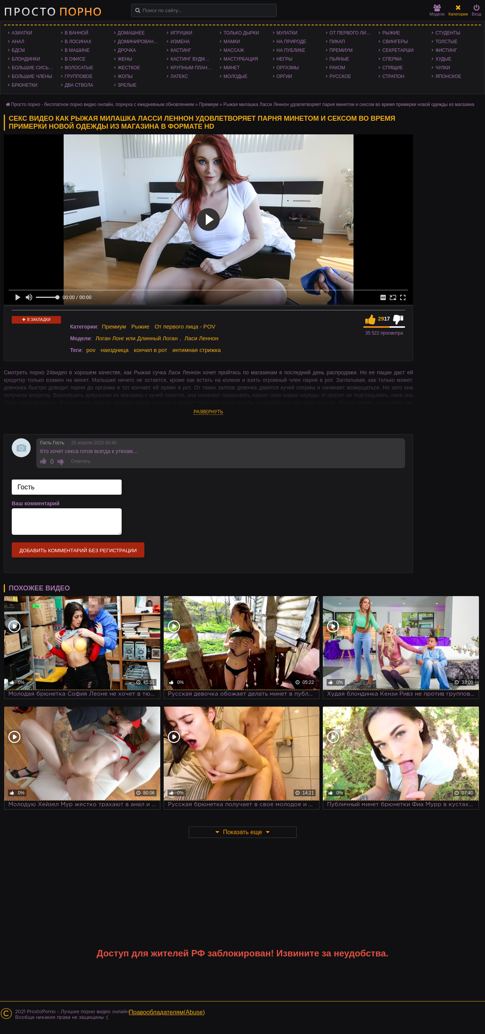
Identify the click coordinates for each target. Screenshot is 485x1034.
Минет (232, 67)
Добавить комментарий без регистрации (78, 550)
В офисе (75, 59)
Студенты (447, 33)
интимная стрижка (196, 350)
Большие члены (32, 76)
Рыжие (391, 33)
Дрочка (127, 50)
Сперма (392, 59)
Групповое (78, 76)
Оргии (284, 76)
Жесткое (129, 67)
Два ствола (79, 85)
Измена (180, 41)
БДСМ (18, 50)
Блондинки (26, 59)
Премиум (341, 50)
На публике (291, 50)
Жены (125, 59)
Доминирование (139, 41)
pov (90, 350)
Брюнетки (25, 85)
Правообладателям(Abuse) (167, 1012)
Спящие (392, 67)
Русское (340, 76)
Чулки (442, 67)
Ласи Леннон (202, 338)
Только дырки (241, 33)
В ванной (76, 33)
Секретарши (397, 50)
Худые (443, 59)
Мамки (232, 41)
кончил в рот (150, 350)
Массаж (234, 50)
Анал (18, 41)
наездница (115, 350)
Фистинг (446, 50)
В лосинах (78, 41)
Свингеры (395, 41)
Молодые (235, 76)
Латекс (179, 76)
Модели (437, 10)
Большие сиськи (33, 67)
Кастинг (181, 50)
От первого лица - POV (352, 33)
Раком (337, 67)
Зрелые (127, 85)
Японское (448, 76)
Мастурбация (241, 59)
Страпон (393, 76)
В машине (77, 50)
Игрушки (181, 33)
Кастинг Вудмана (192, 59)
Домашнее (131, 33)
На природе (291, 41)
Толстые (446, 41)
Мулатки (287, 33)
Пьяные (339, 59)
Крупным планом (192, 67)
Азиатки (22, 33)
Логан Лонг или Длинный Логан (136, 338)
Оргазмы (288, 67)
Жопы (125, 76)
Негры (285, 59)
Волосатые (79, 67)
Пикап (337, 41)
